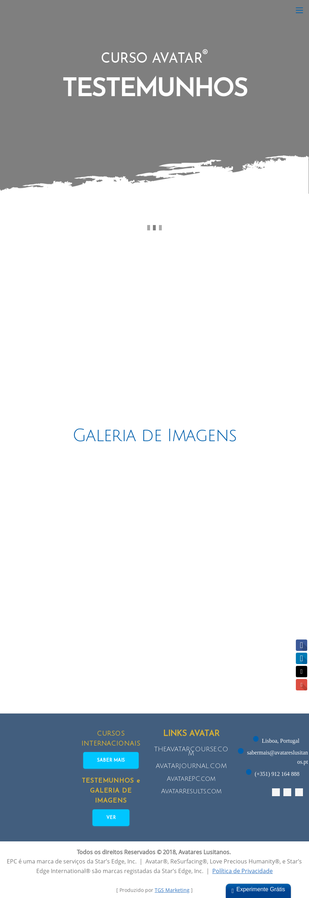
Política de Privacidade (242, 871)
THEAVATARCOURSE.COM (191, 751)
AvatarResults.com (191, 791)
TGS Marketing (172, 890)
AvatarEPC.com (191, 778)
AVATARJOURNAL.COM (191, 765)
